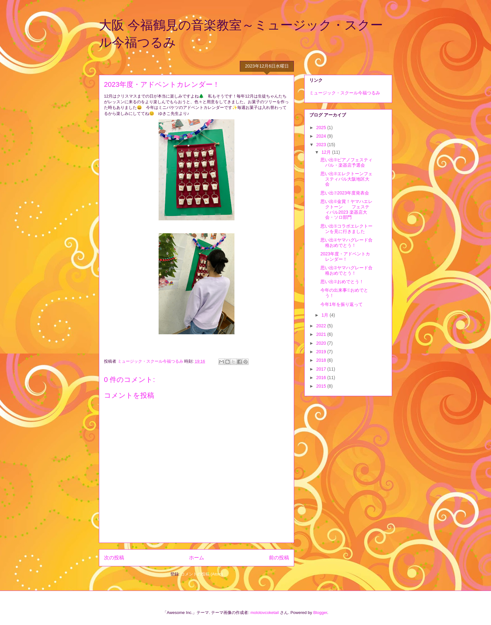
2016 (321, 377)
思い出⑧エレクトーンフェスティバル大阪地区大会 (346, 179)
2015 (321, 386)
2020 (321, 343)
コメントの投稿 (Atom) (202, 574)
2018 (321, 360)
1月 (325, 315)
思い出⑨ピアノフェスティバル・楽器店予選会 (346, 162)
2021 (321, 334)
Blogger (320, 612)
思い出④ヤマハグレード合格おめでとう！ (346, 242)
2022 (321, 325)
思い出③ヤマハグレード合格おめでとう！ (346, 270)
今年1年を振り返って (341, 304)
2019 (321, 351)
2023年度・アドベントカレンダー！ (345, 256)
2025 (321, 127)
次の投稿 (114, 557)
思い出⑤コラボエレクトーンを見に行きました (346, 228)
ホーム (196, 557)
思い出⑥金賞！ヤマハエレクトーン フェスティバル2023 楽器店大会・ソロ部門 (346, 209)
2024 (321, 136)
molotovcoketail (265, 612)
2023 (321, 144)
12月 (326, 152)
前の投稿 (279, 557)
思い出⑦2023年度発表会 (344, 192)
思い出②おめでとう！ (342, 281)
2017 (321, 369)
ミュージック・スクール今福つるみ (344, 92)
